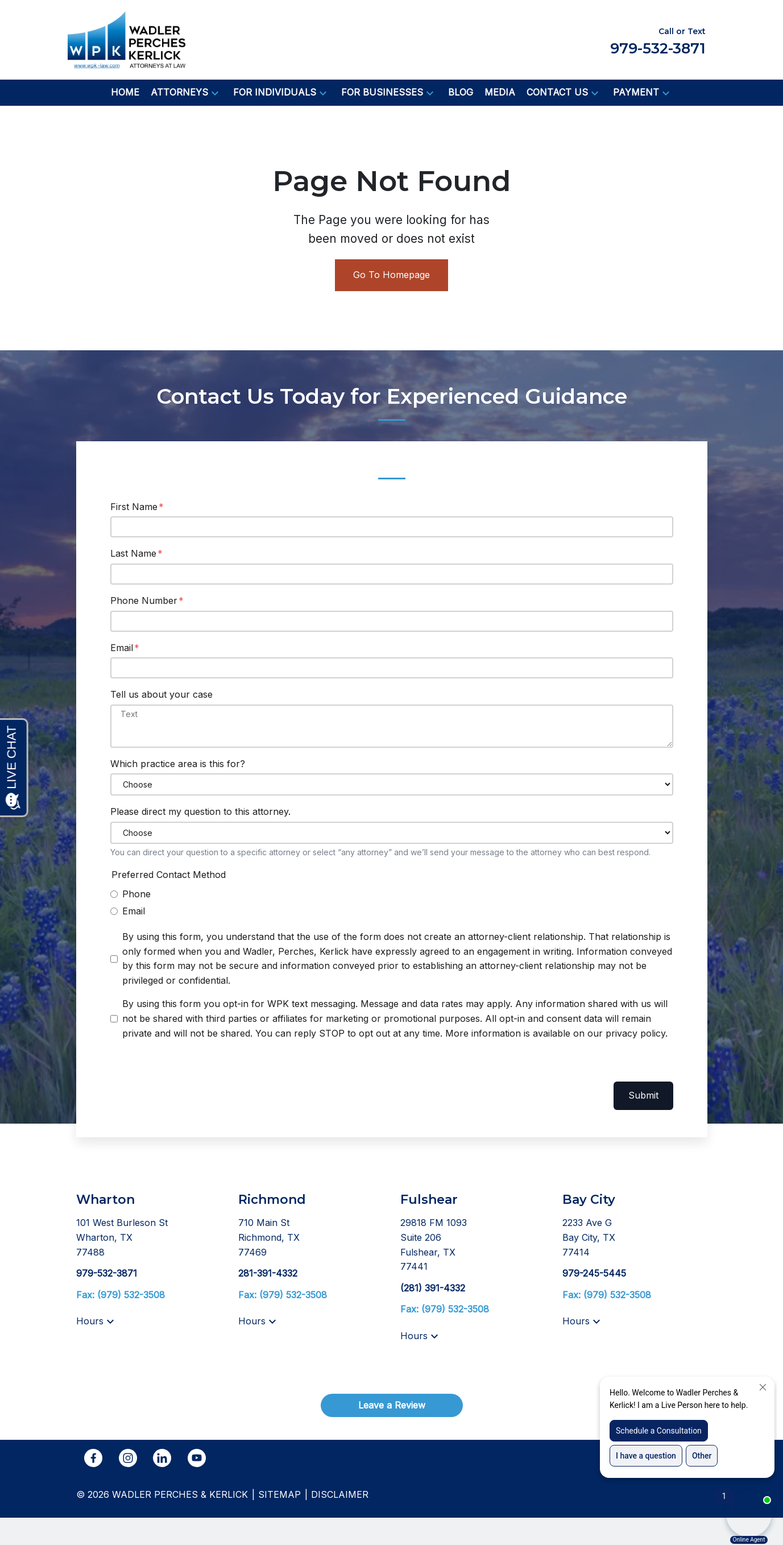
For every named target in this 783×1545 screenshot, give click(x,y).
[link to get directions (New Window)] (148, 1238)
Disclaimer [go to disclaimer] (339, 1494)
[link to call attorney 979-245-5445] (594, 1273)
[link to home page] (126, 38)
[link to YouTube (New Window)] (197, 1458)
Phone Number (143, 600)
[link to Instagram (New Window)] (128, 1458)
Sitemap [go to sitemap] (279, 1494)
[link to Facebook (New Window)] (93, 1458)
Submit (643, 1095)
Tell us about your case (161, 694)
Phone (136, 894)
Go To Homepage (391, 274)
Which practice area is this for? (177, 763)
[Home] (125, 92)
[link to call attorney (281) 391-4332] (432, 1288)
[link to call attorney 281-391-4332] (267, 1273)
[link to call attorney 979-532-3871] (106, 1273)
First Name (134, 506)
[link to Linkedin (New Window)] (162, 1458)
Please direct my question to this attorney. (200, 811)
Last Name (133, 553)
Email (121, 647)
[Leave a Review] (392, 1405)
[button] (215, 92)
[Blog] (460, 92)
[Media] (499, 92)
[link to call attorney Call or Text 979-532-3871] (658, 39)
